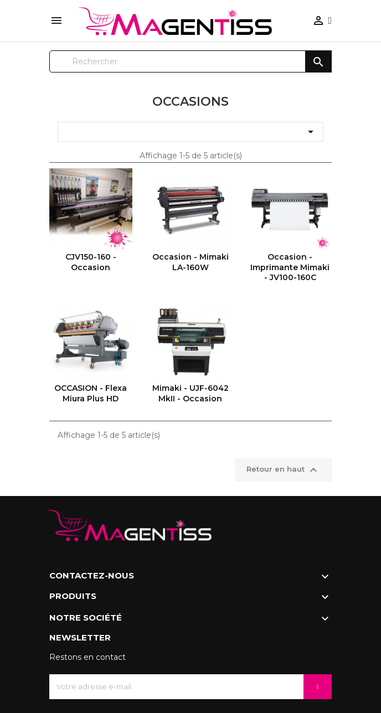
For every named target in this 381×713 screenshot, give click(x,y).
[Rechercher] (190, 61)
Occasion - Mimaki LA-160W (190, 262)
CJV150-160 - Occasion (90, 262)
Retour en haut (283, 470)
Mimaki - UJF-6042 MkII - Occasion (190, 393)
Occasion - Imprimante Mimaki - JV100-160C (289, 267)
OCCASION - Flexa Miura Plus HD (90, 393)
